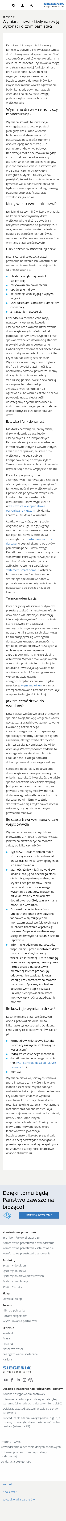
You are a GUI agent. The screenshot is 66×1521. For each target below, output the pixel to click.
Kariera (7, 1359)
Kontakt (8, 1333)
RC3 (19, 1063)
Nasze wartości (13, 1349)
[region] (33, 36)
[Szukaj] (31, 5)
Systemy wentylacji (15, 1281)
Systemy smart (12, 1286)
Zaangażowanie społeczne (20, 1354)
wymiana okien (31, 685)
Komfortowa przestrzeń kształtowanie (28, 1248)
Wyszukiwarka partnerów (20, 1321)
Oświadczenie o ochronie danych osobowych (31, 1447)
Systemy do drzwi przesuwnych (23, 1276)
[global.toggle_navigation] (5, 5)
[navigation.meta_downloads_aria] (22, 5)
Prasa (6, 1338)
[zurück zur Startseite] (54, 5)
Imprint (6, 1442)
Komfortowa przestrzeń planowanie (26, 1253)
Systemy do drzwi (14, 1271)
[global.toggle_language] (13, 5)
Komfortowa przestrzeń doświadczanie (28, 1243)
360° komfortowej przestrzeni (22, 1237)
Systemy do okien (14, 1265)
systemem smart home (21, 570)
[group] (33, 36)
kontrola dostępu (34, 1063)
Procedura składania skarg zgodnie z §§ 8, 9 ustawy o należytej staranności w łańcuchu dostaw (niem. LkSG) (31, 1422)
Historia (8, 1344)
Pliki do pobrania (14, 1310)
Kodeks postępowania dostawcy (24, 1394)
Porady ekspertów (15, 1316)
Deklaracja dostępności (16, 1461)
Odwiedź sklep (12, 1299)
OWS (17, 1442)
